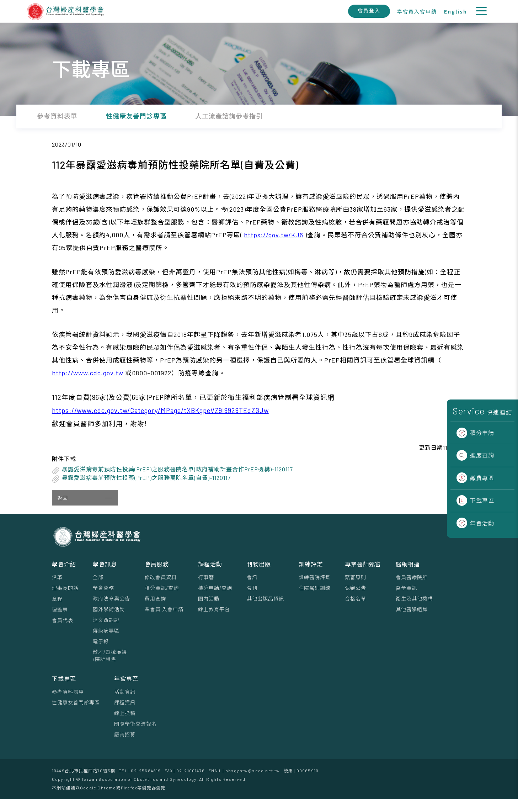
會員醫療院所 (412, 577)
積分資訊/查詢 (162, 588)
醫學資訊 (406, 588)
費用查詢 (155, 599)
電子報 (101, 641)
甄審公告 (355, 588)
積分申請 (475, 432)
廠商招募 (124, 734)
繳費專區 (475, 477)
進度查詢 (475, 455)
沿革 (57, 577)
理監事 (60, 610)
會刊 (252, 588)
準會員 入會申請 (164, 609)
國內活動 (208, 599)
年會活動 (475, 523)
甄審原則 (355, 577)
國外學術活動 (109, 609)
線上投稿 (124, 713)
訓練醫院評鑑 (315, 577)
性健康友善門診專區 (76, 702)
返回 (84, 498)
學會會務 (103, 588)
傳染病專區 (106, 631)
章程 (57, 599)
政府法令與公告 (111, 599)
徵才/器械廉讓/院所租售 (110, 655)
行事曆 (206, 577)
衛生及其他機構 (414, 599)
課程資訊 (124, 702)
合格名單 (355, 599)
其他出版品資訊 (265, 599)
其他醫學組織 (412, 609)
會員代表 (62, 620)
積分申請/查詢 (215, 588)
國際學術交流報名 (135, 724)
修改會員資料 (161, 577)
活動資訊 (124, 692)
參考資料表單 (68, 692)
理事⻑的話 (65, 588)
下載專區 (475, 500)
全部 (98, 577)
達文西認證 (106, 620)
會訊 (252, 577)
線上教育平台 (214, 609)
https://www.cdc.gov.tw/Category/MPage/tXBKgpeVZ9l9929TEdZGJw (160, 410)
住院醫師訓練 (315, 588)
